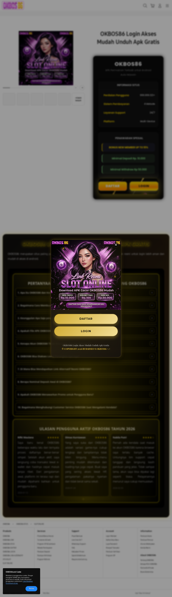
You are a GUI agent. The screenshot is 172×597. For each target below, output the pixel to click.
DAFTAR (86, 318)
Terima (31, 589)
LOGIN (86, 331)
